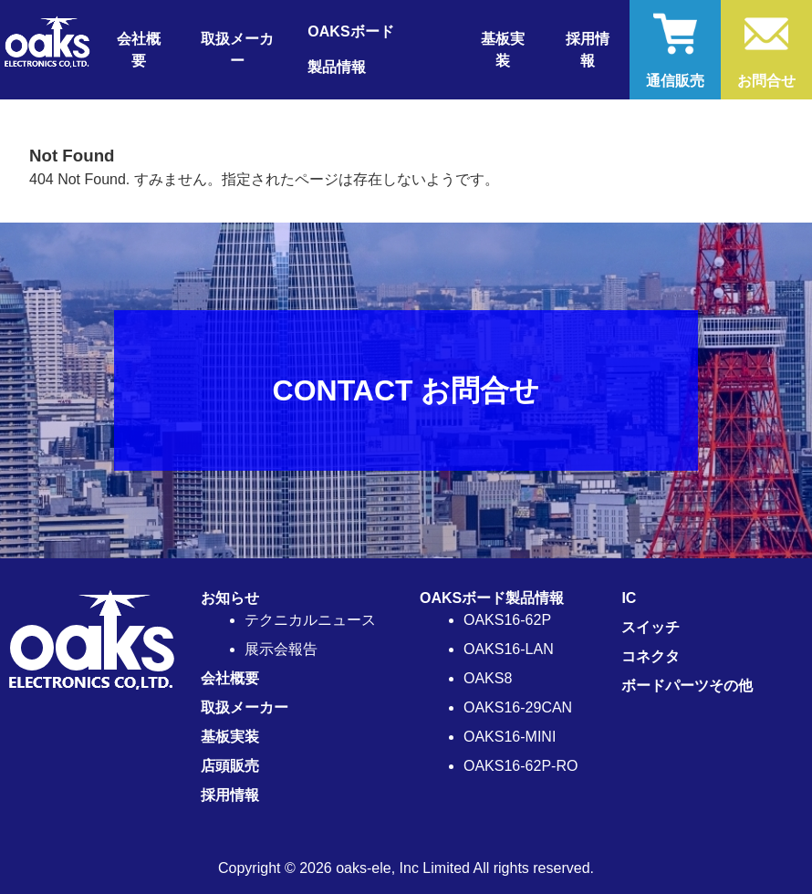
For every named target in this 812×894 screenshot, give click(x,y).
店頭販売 (230, 766)
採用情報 (587, 49)
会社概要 (139, 49)
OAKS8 (487, 678)
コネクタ (650, 656)
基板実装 (503, 49)
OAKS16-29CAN (517, 707)
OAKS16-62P (507, 620)
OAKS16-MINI (509, 736)
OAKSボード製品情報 (492, 598)
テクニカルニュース (310, 620)
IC (628, 598)
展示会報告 (281, 649)
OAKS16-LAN (508, 649)
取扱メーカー (237, 49)
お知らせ (230, 598)
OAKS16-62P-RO (520, 766)
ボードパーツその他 (687, 685)
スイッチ (650, 627)
